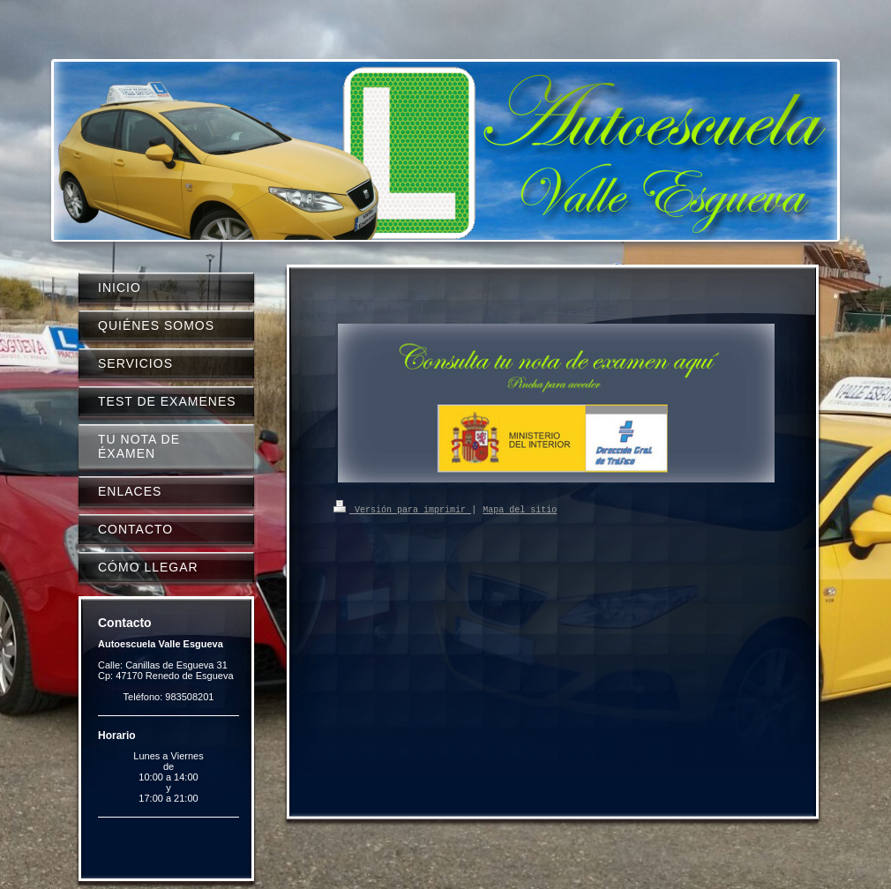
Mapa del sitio (520, 509)
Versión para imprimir (402, 509)
